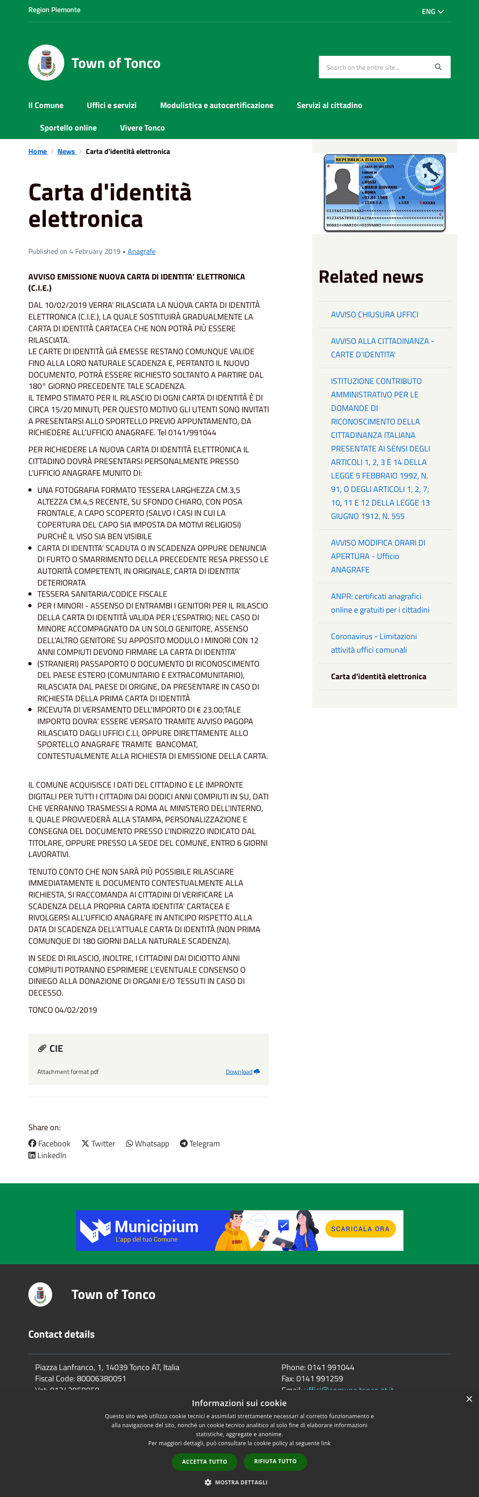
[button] (239, 1482)
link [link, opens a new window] (326, 1443)
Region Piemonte (54, 9)
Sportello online (68, 128)
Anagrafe (142, 251)
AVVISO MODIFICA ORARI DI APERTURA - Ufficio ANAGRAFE (378, 556)
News (67, 151)
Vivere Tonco (142, 128)
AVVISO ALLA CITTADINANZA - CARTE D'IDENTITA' (382, 348)
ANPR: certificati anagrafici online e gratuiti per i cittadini (380, 603)
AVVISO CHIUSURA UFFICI (374, 314)
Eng (433, 11)
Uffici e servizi (112, 105)
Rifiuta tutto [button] (275, 1461)
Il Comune (45, 105)
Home (38, 151)
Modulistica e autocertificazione (216, 105)
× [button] (469, 1399)
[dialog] (239, 1443)
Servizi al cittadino (330, 105)
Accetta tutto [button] (204, 1461)
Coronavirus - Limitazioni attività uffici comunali (374, 643)
